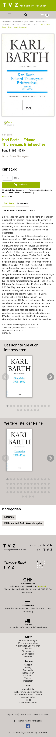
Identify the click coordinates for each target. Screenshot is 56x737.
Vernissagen (28, 651)
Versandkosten (28, 697)
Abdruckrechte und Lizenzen (28, 694)
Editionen (9, 517)
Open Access (28, 654)
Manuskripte (28, 689)
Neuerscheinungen (28, 640)
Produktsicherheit (28, 702)
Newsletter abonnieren (28, 721)
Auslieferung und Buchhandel (28, 692)
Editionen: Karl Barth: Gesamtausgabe (23, 523)
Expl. (16, 178)
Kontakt (28, 665)
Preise (28, 700)
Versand (42, 586)
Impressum (12, 714)
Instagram (28, 681)
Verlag (28, 667)
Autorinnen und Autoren (28, 646)
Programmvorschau (28, 643)
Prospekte (28, 670)
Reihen (28, 648)
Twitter (28, 678)
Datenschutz (26, 714)
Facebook (28, 675)
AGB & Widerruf (41, 714)
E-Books (28, 656)
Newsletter (28, 673)
